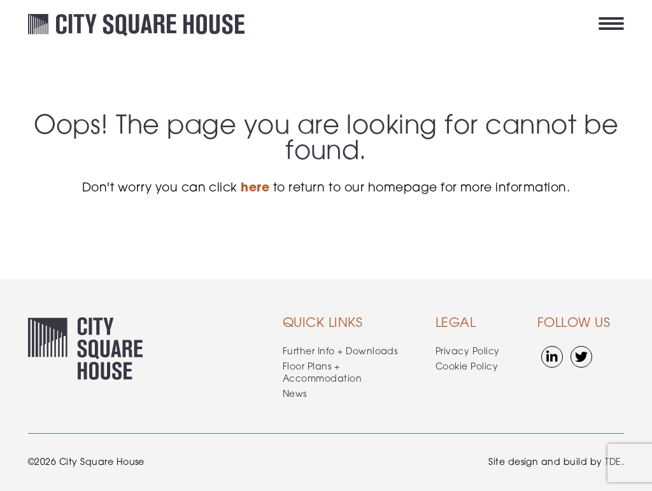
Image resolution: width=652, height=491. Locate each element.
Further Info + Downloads (340, 352)
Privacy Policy (468, 352)
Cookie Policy (467, 367)
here (255, 189)
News (295, 394)
